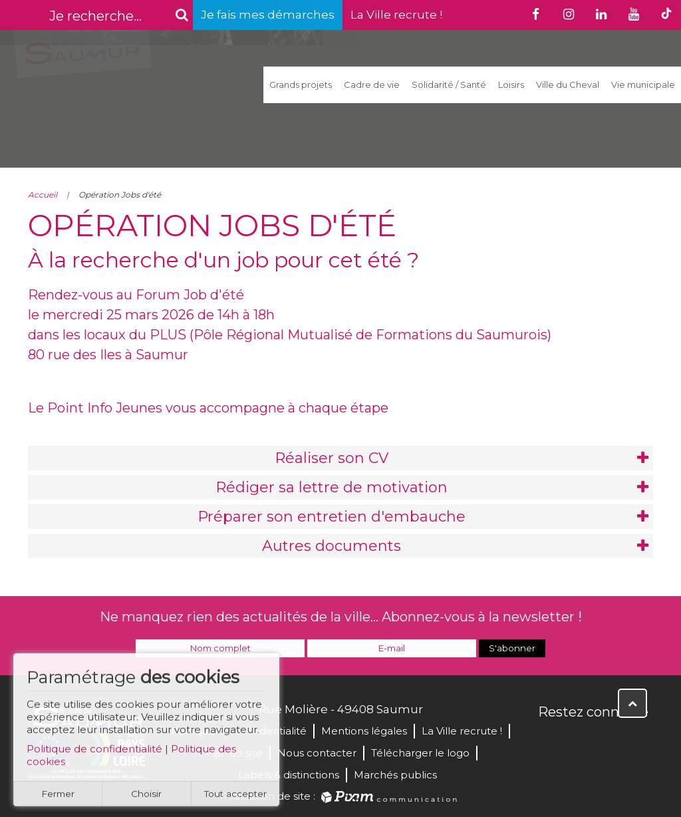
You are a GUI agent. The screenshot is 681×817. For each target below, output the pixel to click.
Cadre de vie (372, 84)
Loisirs (511, 84)
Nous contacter (316, 752)
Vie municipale (643, 84)
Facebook (549, 740)
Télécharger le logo (420, 752)
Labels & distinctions (288, 774)
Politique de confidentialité (94, 753)
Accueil (42, 195)
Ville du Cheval (567, 84)
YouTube (608, 740)
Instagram (637, 740)
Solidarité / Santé (449, 84)
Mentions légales (364, 731)
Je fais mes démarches (268, 14)
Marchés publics (395, 774)
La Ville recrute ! (396, 14)
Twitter (579, 740)
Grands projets (300, 84)
